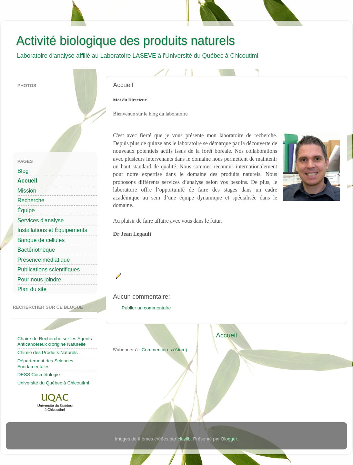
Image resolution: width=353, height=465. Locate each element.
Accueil (226, 335)
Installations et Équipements (52, 230)
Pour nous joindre (39, 279)
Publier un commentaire (146, 307)
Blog (23, 171)
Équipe (26, 210)
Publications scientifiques (49, 269)
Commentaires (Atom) (164, 349)
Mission (27, 190)
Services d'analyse (41, 220)
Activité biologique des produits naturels (125, 41)
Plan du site (32, 289)
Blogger (229, 438)
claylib (184, 438)
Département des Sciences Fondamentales (45, 363)
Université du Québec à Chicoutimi (53, 382)
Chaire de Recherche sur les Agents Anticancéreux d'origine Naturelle (55, 341)
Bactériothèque (36, 250)
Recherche (31, 200)
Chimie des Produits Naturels (48, 352)
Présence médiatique (44, 260)
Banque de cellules (41, 240)
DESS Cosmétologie (39, 374)
